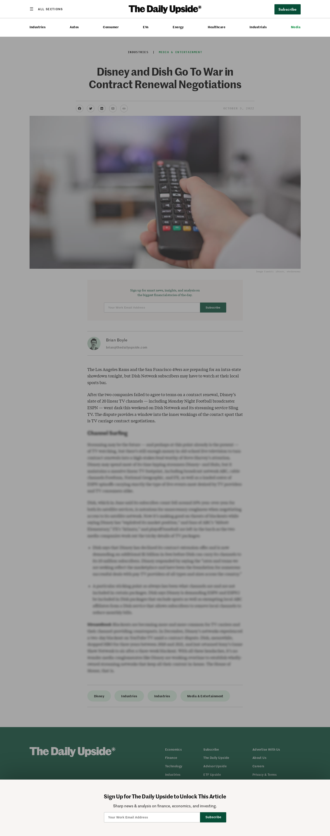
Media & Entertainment (180, 52)
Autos (74, 27)
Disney (99, 696)
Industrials (258, 27)
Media (295, 27)
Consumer (111, 27)
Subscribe (287, 9)
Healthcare (216, 27)
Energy (178, 27)
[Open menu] (46, 9)
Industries (38, 27)
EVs (145, 27)
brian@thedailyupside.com (126, 347)
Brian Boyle (117, 340)
